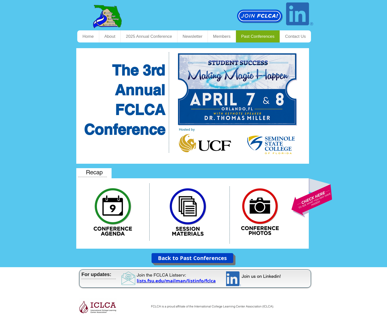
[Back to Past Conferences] (192, 258)
